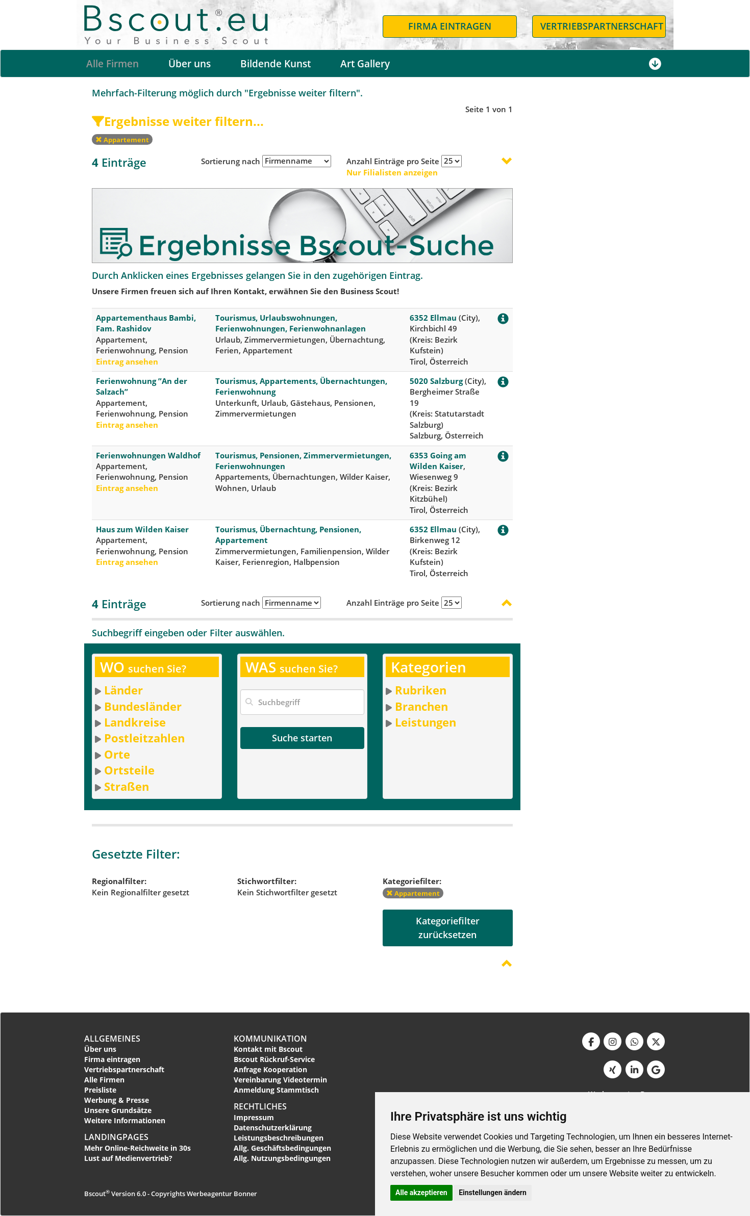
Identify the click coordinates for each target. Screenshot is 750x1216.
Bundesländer (143, 706)
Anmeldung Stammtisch (276, 1090)
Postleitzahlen (144, 737)
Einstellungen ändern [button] (493, 1192)
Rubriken (420, 689)
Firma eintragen (112, 1059)
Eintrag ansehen (127, 361)
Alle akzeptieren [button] (421, 1192)
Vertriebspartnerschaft (124, 1069)
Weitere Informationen (124, 1120)
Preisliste (100, 1090)
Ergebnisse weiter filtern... (178, 121)
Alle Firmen (112, 63)
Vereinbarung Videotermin (280, 1079)
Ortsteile (129, 770)
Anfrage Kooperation (270, 1069)
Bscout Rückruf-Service (274, 1059)
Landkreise (135, 722)
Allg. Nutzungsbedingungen (282, 1158)
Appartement (122, 139)
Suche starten (302, 738)
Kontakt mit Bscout (268, 1049)
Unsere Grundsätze (118, 1110)
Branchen (421, 706)
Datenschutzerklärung (273, 1127)
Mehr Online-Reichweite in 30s (137, 1148)
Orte (117, 754)
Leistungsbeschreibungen (278, 1138)
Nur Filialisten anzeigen (392, 172)
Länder (123, 689)
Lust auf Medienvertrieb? (128, 1158)
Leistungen (425, 722)
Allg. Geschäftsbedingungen (282, 1148)
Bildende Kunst (275, 63)
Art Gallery (365, 63)
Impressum (254, 1117)
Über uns (189, 63)
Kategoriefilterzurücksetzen (448, 928)
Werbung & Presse (116, 1100)
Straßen (126, 786)
